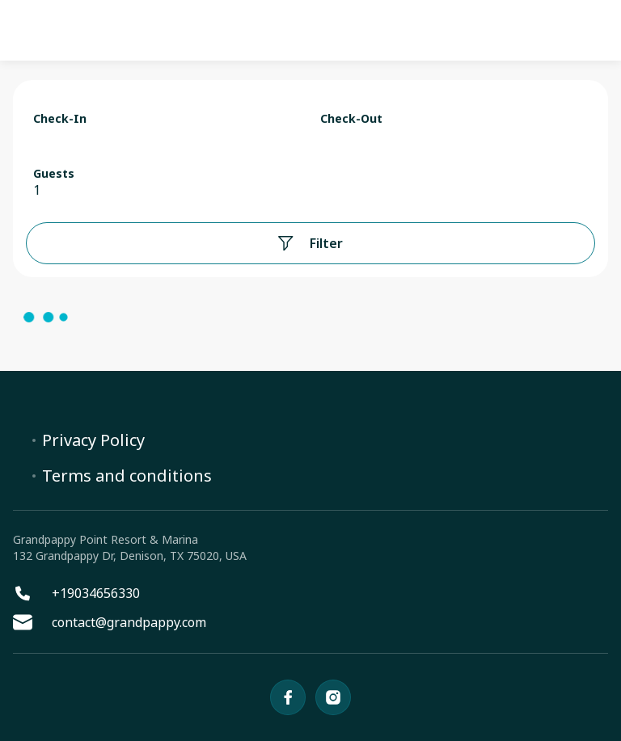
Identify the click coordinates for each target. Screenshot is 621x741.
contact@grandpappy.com (109, 622)
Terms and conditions (127, 476)
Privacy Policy (93, 440)
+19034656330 (76, 593)
